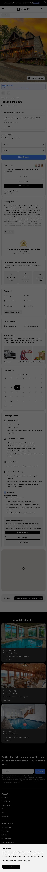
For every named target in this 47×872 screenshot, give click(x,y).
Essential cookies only (23, 861)
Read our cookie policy (9, 861)
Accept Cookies (11, 867)
